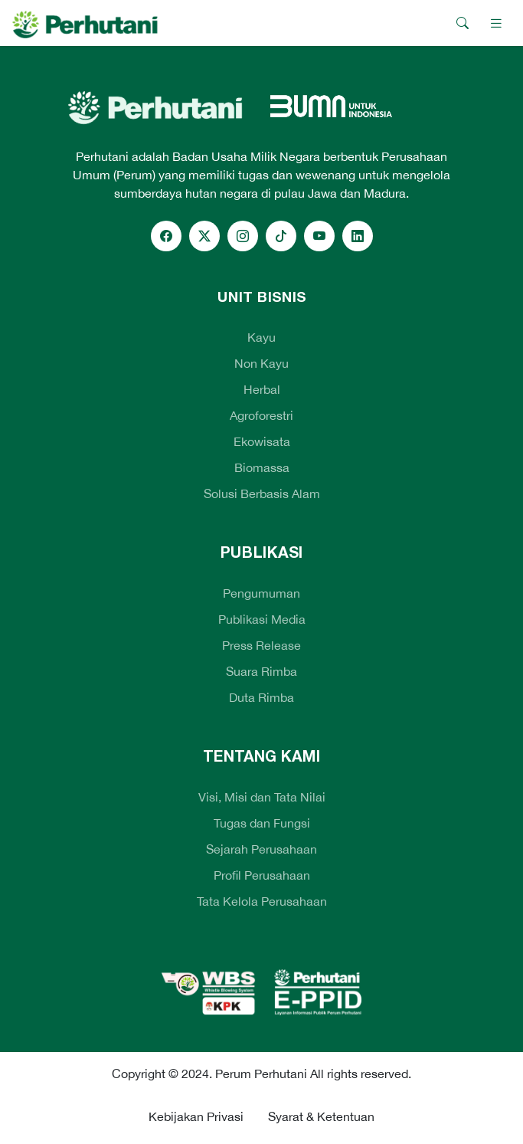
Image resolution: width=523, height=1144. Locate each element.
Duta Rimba (261, 697)
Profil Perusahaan (262, 875)
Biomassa (261, 467)
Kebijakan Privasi (196, 1116)
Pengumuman (261, 593)
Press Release (261, 645)
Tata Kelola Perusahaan (262, 901)
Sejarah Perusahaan (261, 849)
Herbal (262, 389)
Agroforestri (261, 415)
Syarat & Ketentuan (321, 1116)
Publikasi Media (262, 619)
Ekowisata (262, 441)
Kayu (261, 337)
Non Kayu (261, 363)
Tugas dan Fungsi (262, 823)
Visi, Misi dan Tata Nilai (261, 797)
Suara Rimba (261, 671)
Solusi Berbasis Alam (262, 493)
